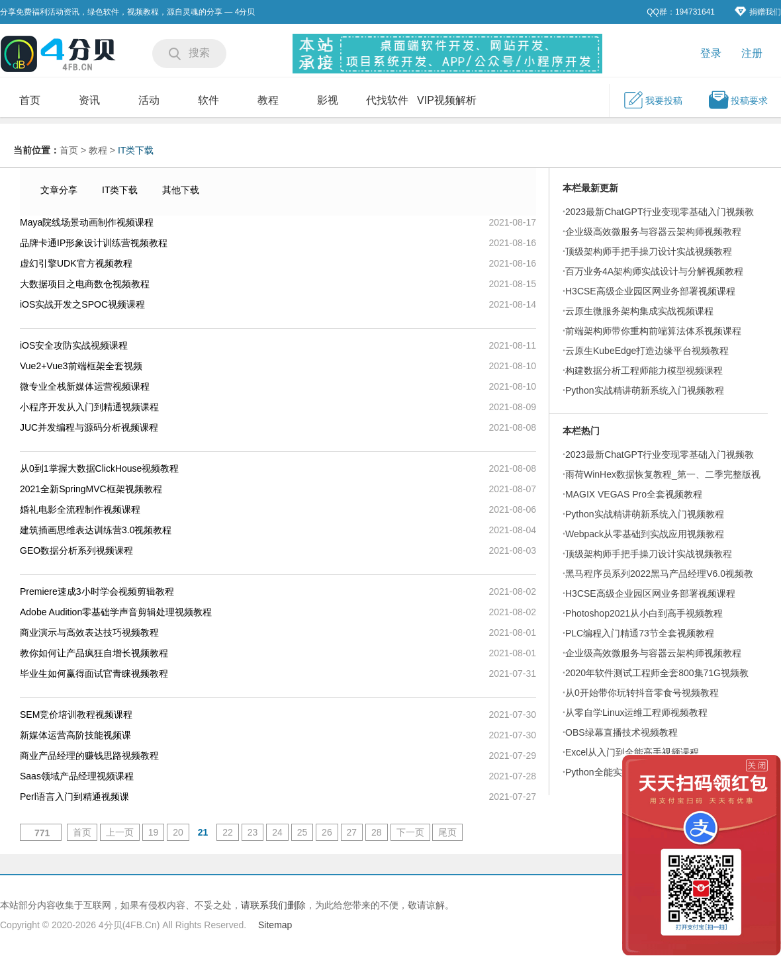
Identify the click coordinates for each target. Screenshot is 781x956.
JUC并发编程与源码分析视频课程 (89, 427)
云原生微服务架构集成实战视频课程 (639, 311)
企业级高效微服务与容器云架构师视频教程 (653, 231)
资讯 (89, 100)
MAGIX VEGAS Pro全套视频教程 (633, 494)
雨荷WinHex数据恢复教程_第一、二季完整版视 (662, 474)
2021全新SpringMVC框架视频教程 (91, 489)
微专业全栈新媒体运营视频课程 (85, 386)
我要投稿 (652, 99)
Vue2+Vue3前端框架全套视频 (81, 366)
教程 (268, 100)
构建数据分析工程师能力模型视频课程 (644, 370)
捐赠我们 (758, 12)
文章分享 (58, 190)
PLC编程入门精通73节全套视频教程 (639, 633)
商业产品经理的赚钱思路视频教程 (89, 755)
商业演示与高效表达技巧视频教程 (89, 632)
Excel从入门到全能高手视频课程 (632, 752)
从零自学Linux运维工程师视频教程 (636, 712)
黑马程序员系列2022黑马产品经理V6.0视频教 (659, 573)
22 (227, 832)
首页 (29, 100)
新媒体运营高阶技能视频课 (75, 735)
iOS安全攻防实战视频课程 (74, 345)
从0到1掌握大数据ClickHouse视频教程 (99, 468)
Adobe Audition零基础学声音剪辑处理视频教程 (116, 612)
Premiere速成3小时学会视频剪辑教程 (97, 591)
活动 (149, 100)
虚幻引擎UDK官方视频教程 (76, 263)
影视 (327, 100)
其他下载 (180, 190)
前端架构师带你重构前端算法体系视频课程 (653, 331)
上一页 (120, 832)
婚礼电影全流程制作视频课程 (80, 509)
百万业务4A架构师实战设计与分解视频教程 (654, 271)
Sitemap (275, 925)
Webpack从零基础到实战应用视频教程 (644, 534)
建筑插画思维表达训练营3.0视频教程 (95, 530)
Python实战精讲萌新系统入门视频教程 (644, 390)
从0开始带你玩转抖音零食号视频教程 (642, 692)
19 (153, 832)
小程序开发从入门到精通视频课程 (89, 407)
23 (253, 832)
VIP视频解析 (447, 100)
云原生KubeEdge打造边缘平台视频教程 (647, 350)
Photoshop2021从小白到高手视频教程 (644, 613)
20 (178, 832)
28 (376, 832)
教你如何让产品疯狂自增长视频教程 (94, 653)
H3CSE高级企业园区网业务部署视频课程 (650, 291)
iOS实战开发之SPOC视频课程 (82, 304)
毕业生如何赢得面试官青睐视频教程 (94, 673)
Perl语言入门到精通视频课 (74, 796)
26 (327, 832)
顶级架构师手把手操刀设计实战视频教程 (648, 251)
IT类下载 (136, 150)
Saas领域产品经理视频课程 (77, 776)
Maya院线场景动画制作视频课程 (87, 222)
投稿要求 (738, 99)
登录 (710, 53)
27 (352, 832)
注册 (751, 53)
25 (302, 832)
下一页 (410, 832)
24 (277, 832)
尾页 (447, 832)
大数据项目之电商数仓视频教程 (85, 284)
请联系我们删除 (273, 905)
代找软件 (387, 100)
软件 (208, 100)
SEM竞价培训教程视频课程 (76, 714)
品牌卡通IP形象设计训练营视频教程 (93, 243)
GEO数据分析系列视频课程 (76, 550)
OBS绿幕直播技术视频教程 (621, 732)
